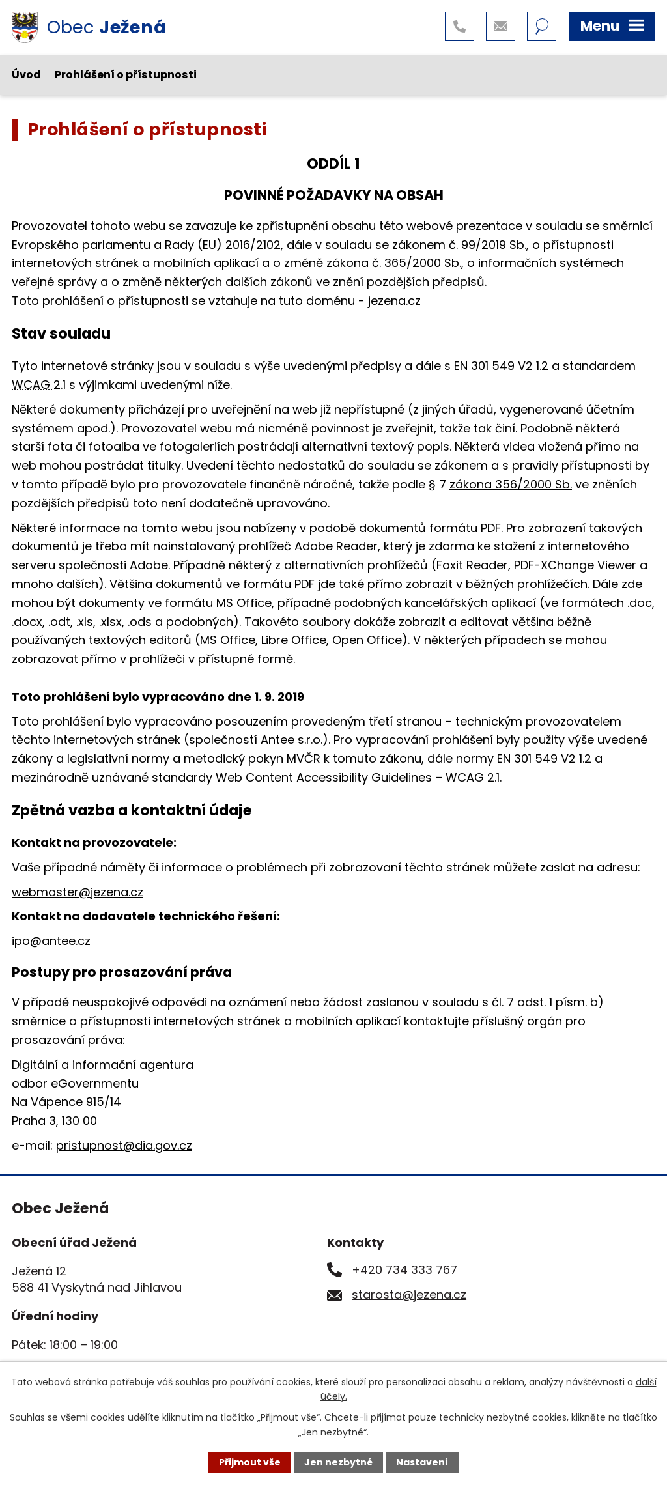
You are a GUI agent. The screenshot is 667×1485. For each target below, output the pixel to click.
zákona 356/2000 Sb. (510, 484)
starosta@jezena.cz (409, 1294)
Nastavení (422, 1462)
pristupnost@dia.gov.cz (124, 1145)
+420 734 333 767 (404, 1270)
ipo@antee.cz (51, 941)
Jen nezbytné (338, 1462)
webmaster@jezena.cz (77, 892)
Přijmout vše (250, 1462)
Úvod (26, 74)
